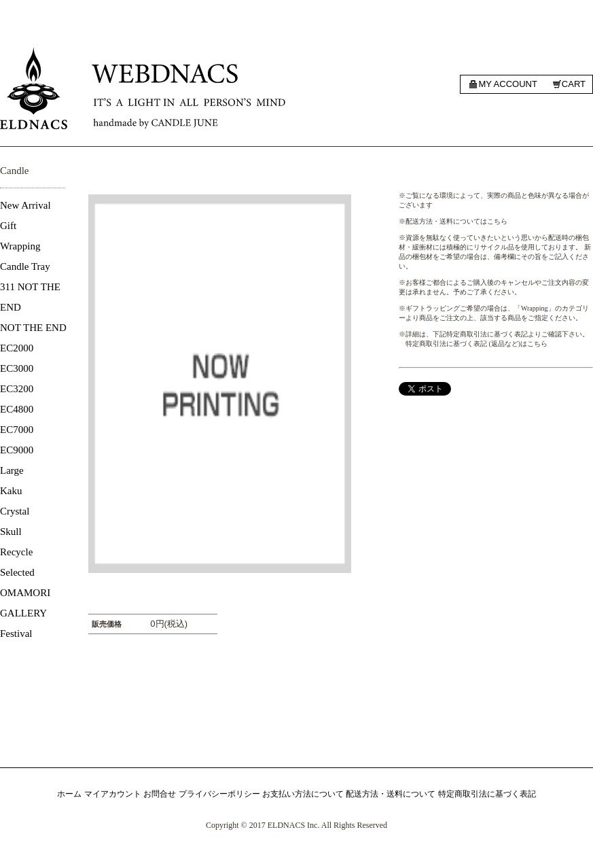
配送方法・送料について (390, 794)
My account (507, 84)
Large (12, 470)
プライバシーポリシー (219, 794)
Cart (574, 84)
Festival (16, 633)
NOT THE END (33, 327)
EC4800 (16, 409)
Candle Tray (25, 266)
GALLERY (23, 613)
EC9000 (16, 450)
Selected (17, 572)
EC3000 (16, 368)
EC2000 (16, 348)
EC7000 (16, 429)
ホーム (69, 794)
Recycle (16, 551)
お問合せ (159, 794)
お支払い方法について (303, 794)
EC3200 (16, 388)
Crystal (14, 511)
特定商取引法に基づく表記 (487, 794)
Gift (8, 225)
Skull (11, 531)
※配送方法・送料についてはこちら (453, 221)
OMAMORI (25, 592)
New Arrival (25, 205)
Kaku (11, 490)
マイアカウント (112, 794)
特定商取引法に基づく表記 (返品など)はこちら (476, 343)
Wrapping (20, 246)
